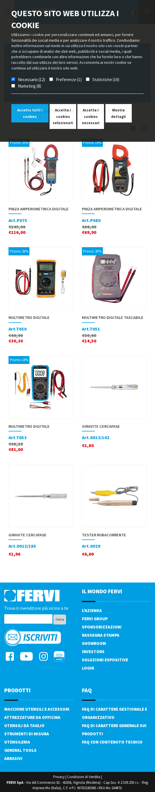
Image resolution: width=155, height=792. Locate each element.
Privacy (59, 776)
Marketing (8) (29, 86)
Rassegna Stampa (100, 635)
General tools (20, 750)
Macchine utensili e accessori (36, 709)
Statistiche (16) (105, 79)
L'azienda (92, 610)
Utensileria (17, 742)
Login (88, 668)
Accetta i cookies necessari (90, 116)
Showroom (94, 643)
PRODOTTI (17, 690)
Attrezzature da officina (32, 717)
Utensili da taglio (24, 725)
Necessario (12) (31, 79)
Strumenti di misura (26, 733)
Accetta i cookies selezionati (63, 116)
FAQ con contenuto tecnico (112, 742)
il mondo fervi (102, 591)
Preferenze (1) (69, 79)
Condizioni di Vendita (83, 776)
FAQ (87, 690)
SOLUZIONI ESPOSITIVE (105, 659)
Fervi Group (95, 618)
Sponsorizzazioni (102, 627)
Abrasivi (13, 758)
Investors (93, 651)
